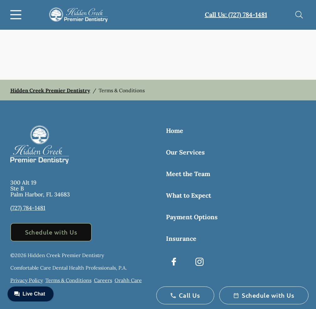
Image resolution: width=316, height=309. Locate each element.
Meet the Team (188, 174)
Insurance (181, 238)
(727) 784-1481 (27, 207)
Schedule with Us (51, 232)
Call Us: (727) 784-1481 (236, 14)
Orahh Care (128, 280)
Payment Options (192, 217)
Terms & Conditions (68, 280)
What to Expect (188, 195)
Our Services (185, 152)
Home (174, 130)
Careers (103, 280)
